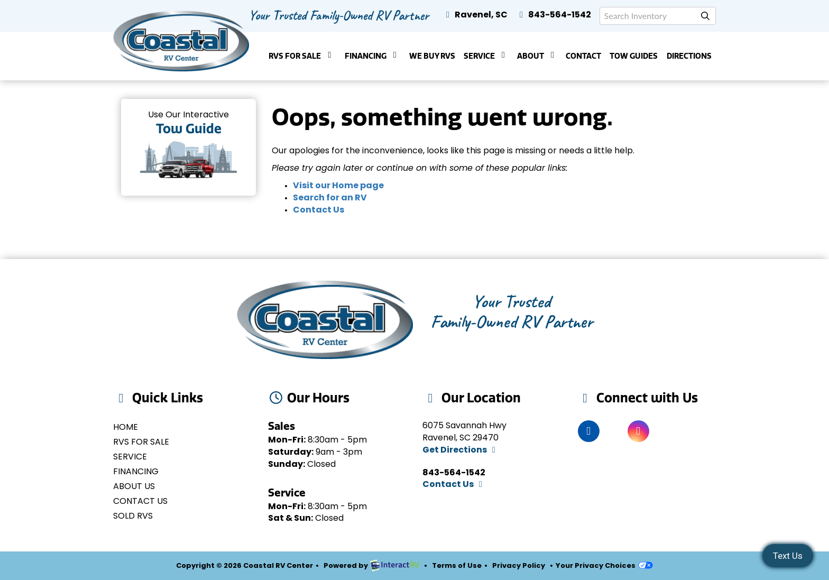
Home (125, 428)
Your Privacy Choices (604, 566)
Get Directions (460, 450)
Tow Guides (634, 56)
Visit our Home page (338, 186)
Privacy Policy (518, 566)
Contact (583, 56)
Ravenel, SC (475, 15)
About (537, 56)
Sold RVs (133, 516)
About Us (134, 487)
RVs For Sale (302, 56)
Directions (689, 56)
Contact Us (318, 210)
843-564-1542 (553, 15)
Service (486, 56)
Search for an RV (330, 198)
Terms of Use (457, 566)
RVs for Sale (141, 442)
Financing (372, 56)
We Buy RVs (432, 56)
